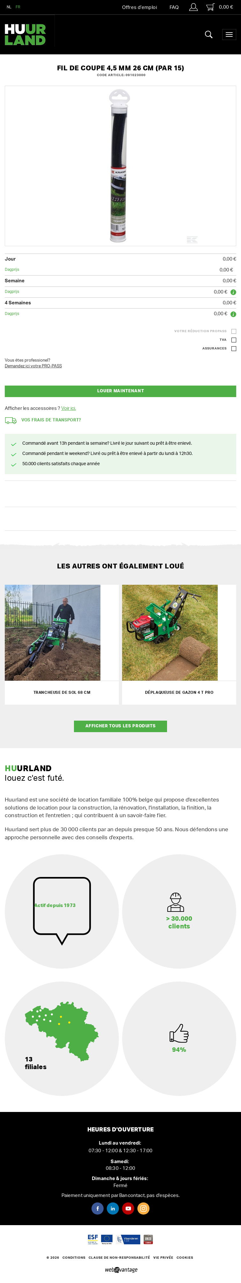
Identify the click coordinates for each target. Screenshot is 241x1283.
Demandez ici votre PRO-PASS (33, 366)
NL (9, 7)
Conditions (73, 1257)
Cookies (185, 1257)
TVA (223, 339)
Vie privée (163, 1257)
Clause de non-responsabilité (119, 1257)
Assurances (214, 348)
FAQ (174, 7)
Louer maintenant (120, 391)
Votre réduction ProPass (200, 331)
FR (18, 7)
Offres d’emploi (139, 7)
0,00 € (219, 7)
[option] (120, 166)
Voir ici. (68, 408)
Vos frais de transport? (43, 420)
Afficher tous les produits (120, 726)
